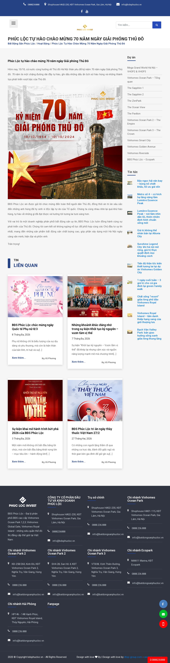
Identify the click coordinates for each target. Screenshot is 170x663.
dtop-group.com (133, 657)
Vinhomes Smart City (139, 140)
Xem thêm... (19, 357)
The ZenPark (134, 100)
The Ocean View (136, 107)
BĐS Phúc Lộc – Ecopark (141, 159)
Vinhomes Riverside (138, 153)
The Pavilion (133, 113)
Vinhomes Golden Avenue (141, 146)
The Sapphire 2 (135, 94)
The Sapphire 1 (135, 87)
